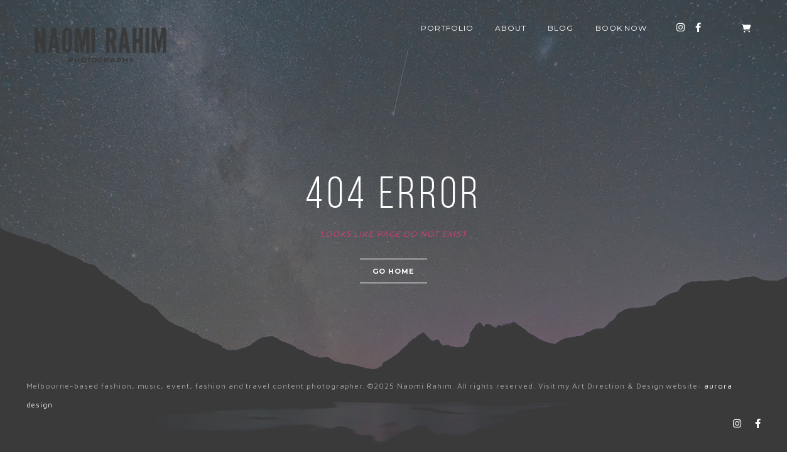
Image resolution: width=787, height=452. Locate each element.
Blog (560, 28)
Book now (621, 28)
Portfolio (447, 28)
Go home (393, 271)
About (510, 28)
